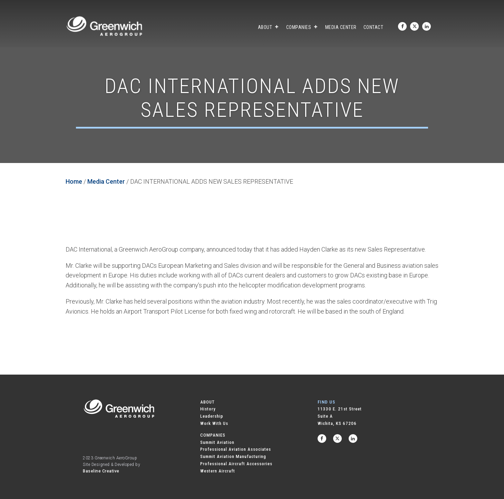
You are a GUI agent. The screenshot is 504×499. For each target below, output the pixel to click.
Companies (302, 27)
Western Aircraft (217, 470)
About (268, 27)
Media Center (341, 27)
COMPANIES (212, 435)
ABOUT (207, 402)
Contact (374, 27)
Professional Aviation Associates (235, 449)
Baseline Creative (101, 471)
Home (74, 181)
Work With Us (214, 423)
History (208, 408)
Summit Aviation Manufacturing (233, 456)
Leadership (211, 416)
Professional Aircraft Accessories (236, 463)
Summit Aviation (217, 442)
